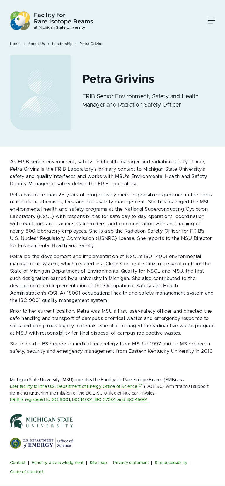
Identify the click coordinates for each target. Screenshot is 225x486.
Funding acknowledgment (58, 463)
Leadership (62, 44)
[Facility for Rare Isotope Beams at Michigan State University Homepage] (51, 20)
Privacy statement (131, 463)
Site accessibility (171, 463)
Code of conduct (27, 472)
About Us (36, 44)
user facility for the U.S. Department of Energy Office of (76, 386)
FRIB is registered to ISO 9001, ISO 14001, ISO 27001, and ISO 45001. (79, 399)
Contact (18, 463)
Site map (98, 463)
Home (15, 44)
